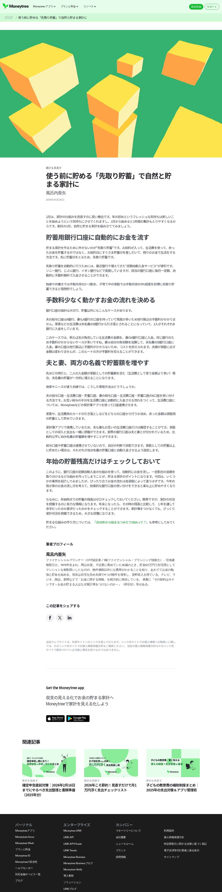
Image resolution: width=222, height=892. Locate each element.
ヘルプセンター (24, 868)
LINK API (68, 837)
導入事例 (68, 875)
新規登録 (196, 6)
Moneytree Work (24, 843)
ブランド (121, 850)
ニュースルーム (125, 843)
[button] (45, 6)
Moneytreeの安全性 (26, 861)
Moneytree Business (74, 857)
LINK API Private (72, 843)
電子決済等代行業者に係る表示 (181, 850)
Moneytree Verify (72, 869)
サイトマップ (171, 857)
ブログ (8, 17)
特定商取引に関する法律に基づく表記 (185, 843)
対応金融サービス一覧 (27, 874)
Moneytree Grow (24, 836)
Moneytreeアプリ (25, 830)
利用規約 (169, 830)
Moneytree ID (22, 855)
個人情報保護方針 (174, 837)
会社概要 (121, 837)
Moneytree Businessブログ (78, 863)
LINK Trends (70, 850)
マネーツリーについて (128, 830)
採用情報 (121, 857)
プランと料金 (22, 849)
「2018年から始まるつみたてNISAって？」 (121, 522)
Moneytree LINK (72, 830)
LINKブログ (70, 888)
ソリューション (72, 882)
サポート (212, 6)
